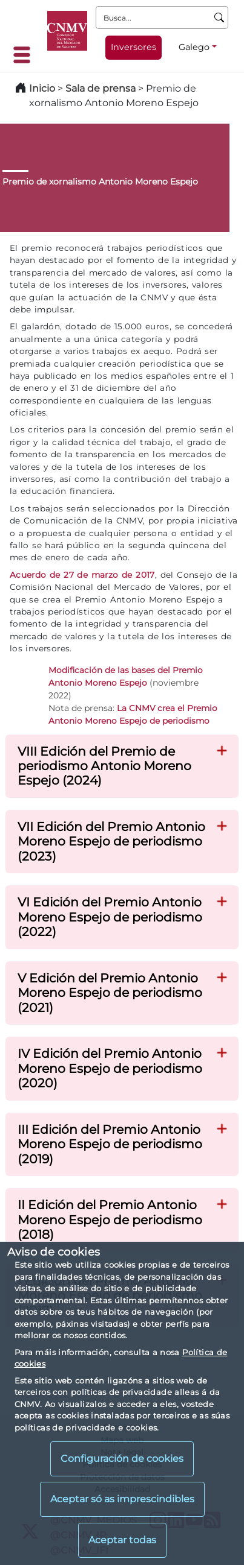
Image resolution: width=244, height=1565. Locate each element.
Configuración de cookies (122, 1458)
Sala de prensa (101, 88)
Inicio (42, 88)
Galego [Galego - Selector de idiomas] (194, 47)
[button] (222, 749)
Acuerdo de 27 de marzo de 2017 (82, 575)
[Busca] (219, 17)
